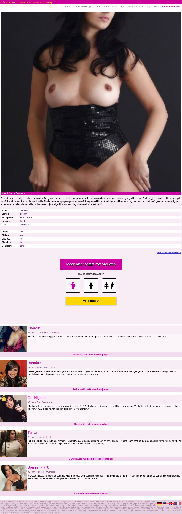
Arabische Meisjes (82, 6)
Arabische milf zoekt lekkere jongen (91, 354)
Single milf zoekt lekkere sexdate (91, 424)
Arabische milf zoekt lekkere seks (91, 494)
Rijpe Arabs (153, 6)
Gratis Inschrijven (171, 6)
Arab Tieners (102, 6)
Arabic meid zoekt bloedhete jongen (91, 389)
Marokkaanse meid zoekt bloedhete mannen (91, 459)
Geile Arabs (118, 6)
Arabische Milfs (135, 6)
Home (67, 6)
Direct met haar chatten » (169, 252)
